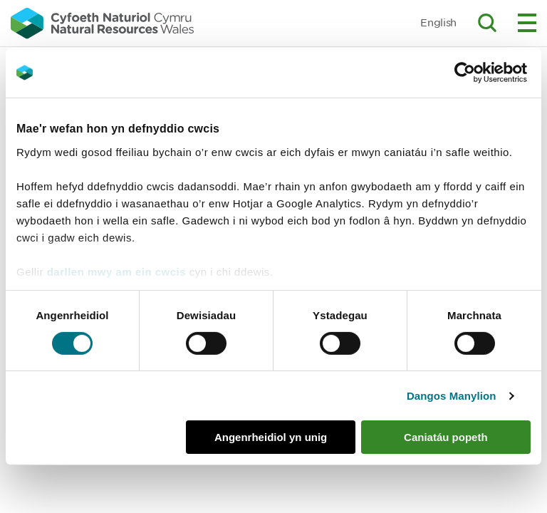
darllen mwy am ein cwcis (116, 271)
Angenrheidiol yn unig (270, 437)
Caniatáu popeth (446, 437)
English (438, 22)
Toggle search (487, 23)
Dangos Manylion (451, 396)
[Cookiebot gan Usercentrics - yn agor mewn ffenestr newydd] (489, 72)
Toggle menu (527, 23)
